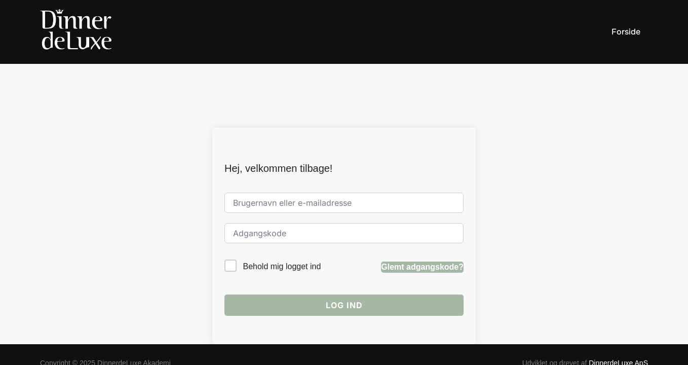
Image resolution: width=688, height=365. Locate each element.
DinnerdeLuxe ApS (618, 300)
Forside (625, 31)
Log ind (344, 241)
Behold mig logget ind (282, 203)
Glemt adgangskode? (422, 203)
